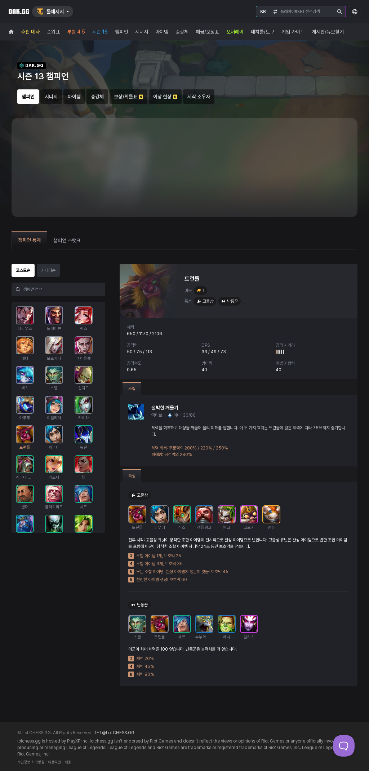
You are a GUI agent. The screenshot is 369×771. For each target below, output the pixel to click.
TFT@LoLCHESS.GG (114, 732)
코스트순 (23, 270)
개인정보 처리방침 (30, 762)
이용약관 (54, 762)
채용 (68, 762)
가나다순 (48, 270)
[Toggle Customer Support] (344, 746)
